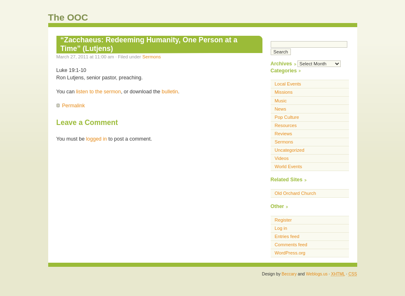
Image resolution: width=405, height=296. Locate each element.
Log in (281, 228)
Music (281, 100)
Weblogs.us (317, 274)
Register (283, 219)
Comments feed (291, 244)
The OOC (68, 17)
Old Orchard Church (295, 193)
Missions (284, 92)
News (280, 108)
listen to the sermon (98, 92)
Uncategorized (289, 150)
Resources (286, 125)
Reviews (283, 133)
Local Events (288, 83)
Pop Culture (287, 117)
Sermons (151, 56)
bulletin (170, 92)
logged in (96, 139)
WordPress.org (290, 252)
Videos (282, 158)
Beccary (289, 274)
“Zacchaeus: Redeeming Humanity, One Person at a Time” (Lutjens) (149, 44)
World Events (288, 166)
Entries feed (287, 236)
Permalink (73, 106)
